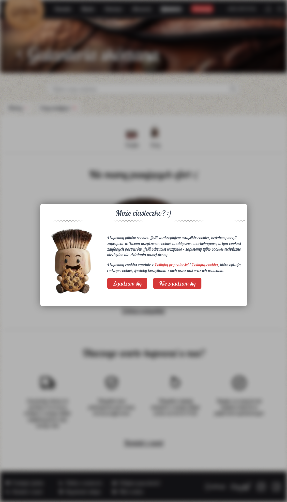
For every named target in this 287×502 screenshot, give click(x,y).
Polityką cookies (205, 265)
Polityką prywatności (171, 265)
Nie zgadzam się (177, 283)
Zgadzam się (127, 283)
